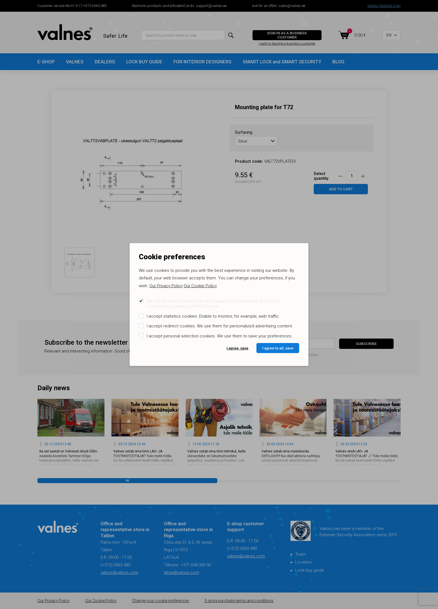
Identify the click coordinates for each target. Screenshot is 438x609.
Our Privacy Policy (166, 285)
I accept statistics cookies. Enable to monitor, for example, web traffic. (213, 316)
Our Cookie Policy (200, 285)
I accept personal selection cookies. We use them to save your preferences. (219, 336)
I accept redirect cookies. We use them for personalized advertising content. (220, 326)
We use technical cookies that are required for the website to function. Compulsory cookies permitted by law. (214, 304)
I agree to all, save (277, 348)
